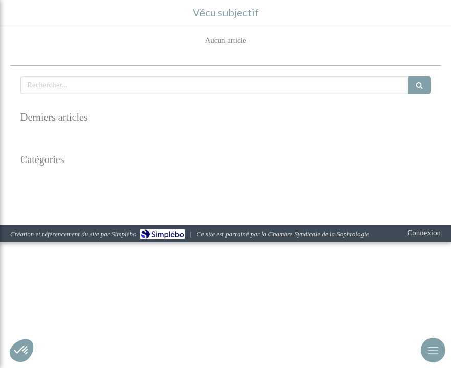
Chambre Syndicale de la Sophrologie (318, 234)
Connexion (424, 232)
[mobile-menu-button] (433, 350)
